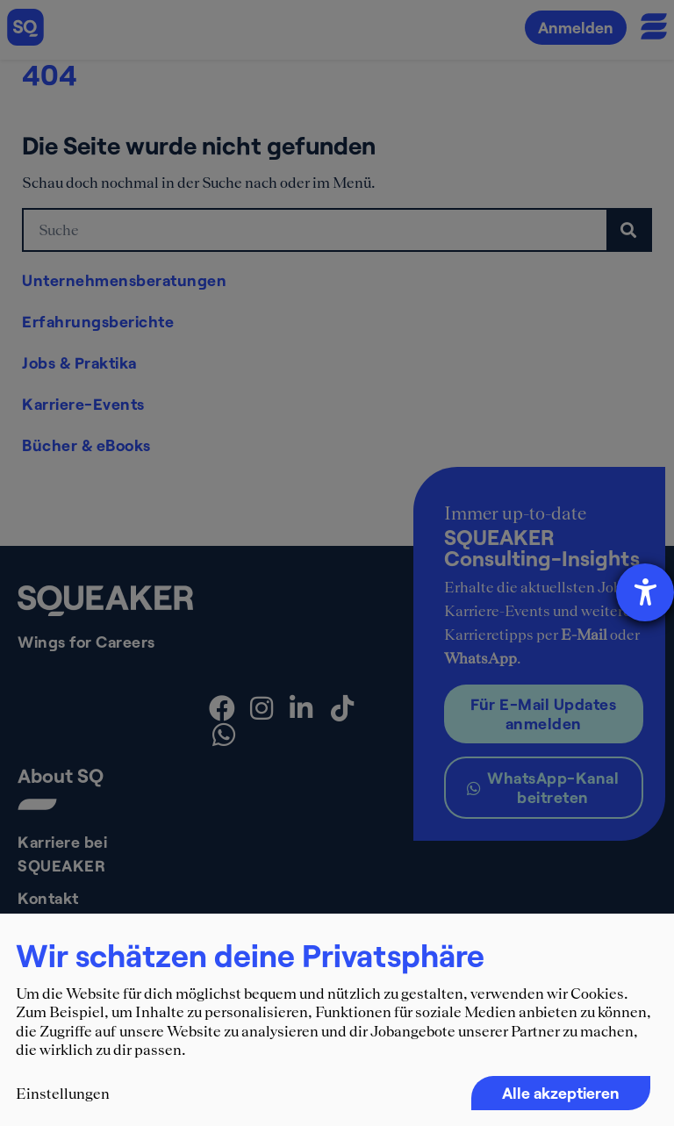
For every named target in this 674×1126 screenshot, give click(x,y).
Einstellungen (63, 1093)
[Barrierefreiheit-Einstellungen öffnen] (645, 592)
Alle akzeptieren (561, 1092)
